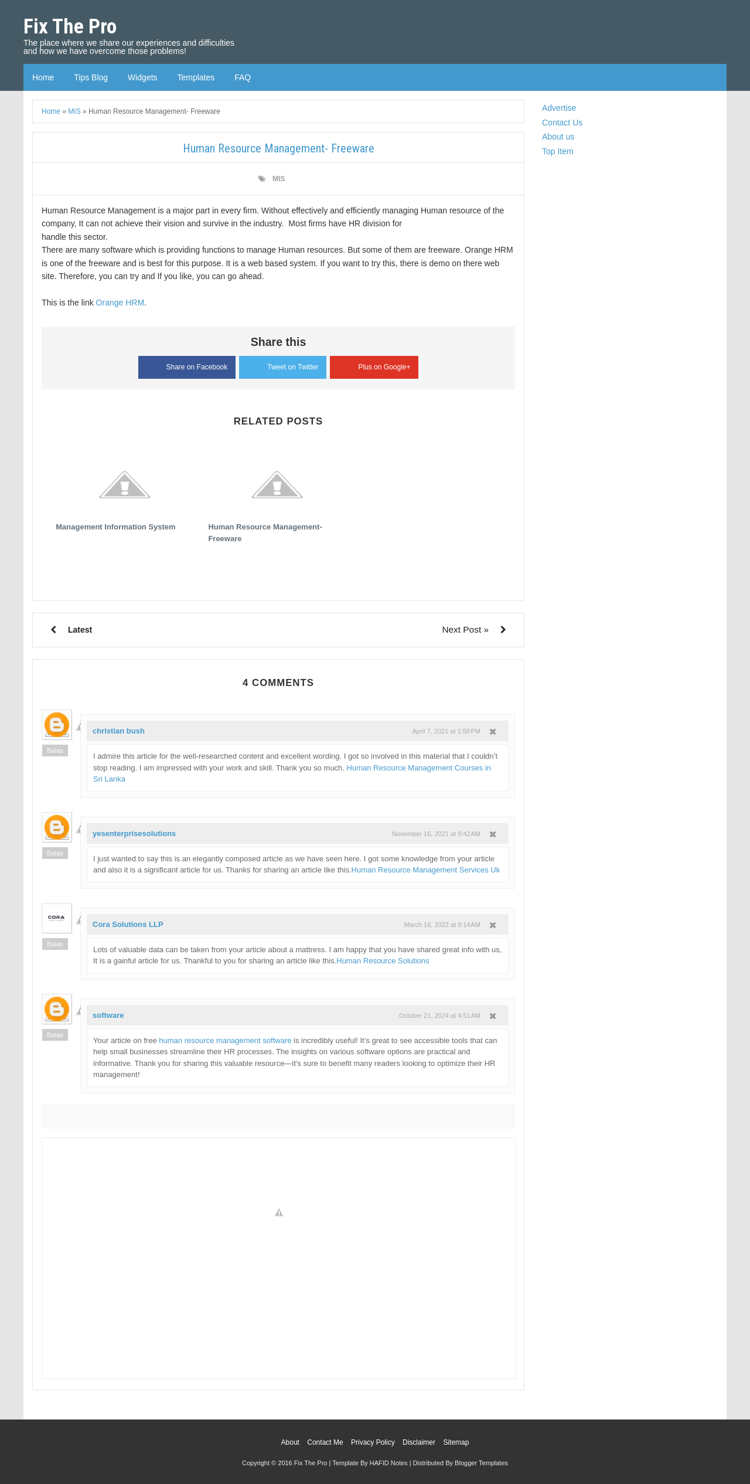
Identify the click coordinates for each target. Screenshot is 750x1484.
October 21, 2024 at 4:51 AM (439, 1015)
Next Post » (465, 629)
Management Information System (115, 526)
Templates (195, 77)
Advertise (559, 108)
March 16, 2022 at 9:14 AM (442, 924)
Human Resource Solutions (382, 960)
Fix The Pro (70, 27)
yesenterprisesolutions (134, 833)
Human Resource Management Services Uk (426, 869)
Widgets (143, 77)
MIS (278, 179)
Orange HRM (120, 302)
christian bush (119, 730)
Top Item (558, 151)
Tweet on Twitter (282, 365)
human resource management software (225, 1040)
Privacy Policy (373, 1442)
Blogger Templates (481, 1462)
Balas (55, 750)
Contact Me (325, 1442)
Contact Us (562, 122)
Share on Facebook (187, 366)
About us (558, 136)
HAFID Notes (389, 1462)
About (290, 1442)
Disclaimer (419, 1442)
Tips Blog (91, 77)
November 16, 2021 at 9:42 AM (436, 833)
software (108, 1015)
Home (43, 77)
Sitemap (456, 1442)
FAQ (242, 77)
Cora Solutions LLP (128, 924)
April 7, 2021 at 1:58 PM (446, 731)
